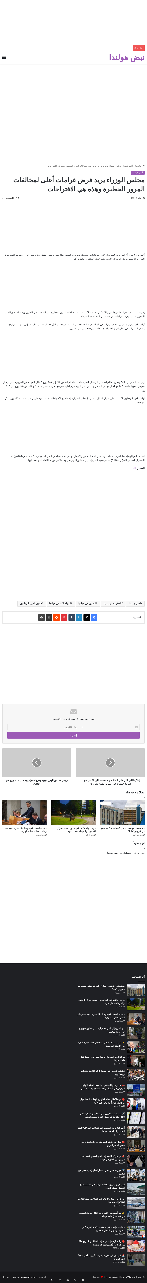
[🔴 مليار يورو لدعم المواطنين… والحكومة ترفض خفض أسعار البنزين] (136, 1146)
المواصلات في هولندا (60, 603)
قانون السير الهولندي (31, 603)
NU (134, 468)
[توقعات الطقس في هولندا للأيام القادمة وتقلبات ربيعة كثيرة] (136, 1075)
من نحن (15, 1277)
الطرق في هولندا (87, 603)
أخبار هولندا (128, 166)
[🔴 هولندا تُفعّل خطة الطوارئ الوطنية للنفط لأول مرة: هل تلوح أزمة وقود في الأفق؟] (136, 1104)
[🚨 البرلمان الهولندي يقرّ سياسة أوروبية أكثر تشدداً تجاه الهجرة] (136, 1260)
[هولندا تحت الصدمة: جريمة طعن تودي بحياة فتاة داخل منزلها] (136, 1061)
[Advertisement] (73, 22)
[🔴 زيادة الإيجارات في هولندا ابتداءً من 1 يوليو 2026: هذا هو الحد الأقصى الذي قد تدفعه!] (136, 1246)
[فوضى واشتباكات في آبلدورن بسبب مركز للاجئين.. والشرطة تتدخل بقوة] (73, 812)
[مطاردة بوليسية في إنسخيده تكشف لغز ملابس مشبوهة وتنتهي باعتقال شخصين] (136, 1232)
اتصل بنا (6, 1277)
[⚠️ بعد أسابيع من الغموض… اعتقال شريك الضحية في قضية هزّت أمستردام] (136, 1217)
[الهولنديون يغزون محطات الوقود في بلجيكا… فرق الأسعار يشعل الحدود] (136, 1189)
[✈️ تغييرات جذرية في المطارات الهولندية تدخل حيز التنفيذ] (136, 1175)
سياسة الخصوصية (29, 1277)
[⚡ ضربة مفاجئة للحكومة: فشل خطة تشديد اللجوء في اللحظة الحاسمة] (136, 1047)
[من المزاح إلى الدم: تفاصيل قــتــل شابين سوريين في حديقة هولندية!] (136, 1033)
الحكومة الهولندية (112, 603)
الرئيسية (140, 166)
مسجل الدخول (125, 853)
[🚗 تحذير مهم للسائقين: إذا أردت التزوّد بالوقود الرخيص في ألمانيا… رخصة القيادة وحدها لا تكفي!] (136, 1090)
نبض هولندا (95, 1277)
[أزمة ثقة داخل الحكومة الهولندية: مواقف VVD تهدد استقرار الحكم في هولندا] (136, 1132)
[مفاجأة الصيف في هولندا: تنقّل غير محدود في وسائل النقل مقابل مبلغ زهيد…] (24, 812)
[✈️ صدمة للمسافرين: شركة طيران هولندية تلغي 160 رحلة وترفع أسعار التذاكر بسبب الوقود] (136, 1118)
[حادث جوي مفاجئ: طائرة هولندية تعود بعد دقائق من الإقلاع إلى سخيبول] (136, 1203)
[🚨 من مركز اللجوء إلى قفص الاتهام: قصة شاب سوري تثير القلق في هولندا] (136, 1161)
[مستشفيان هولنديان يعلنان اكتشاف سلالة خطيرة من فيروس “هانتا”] (122, 812)
